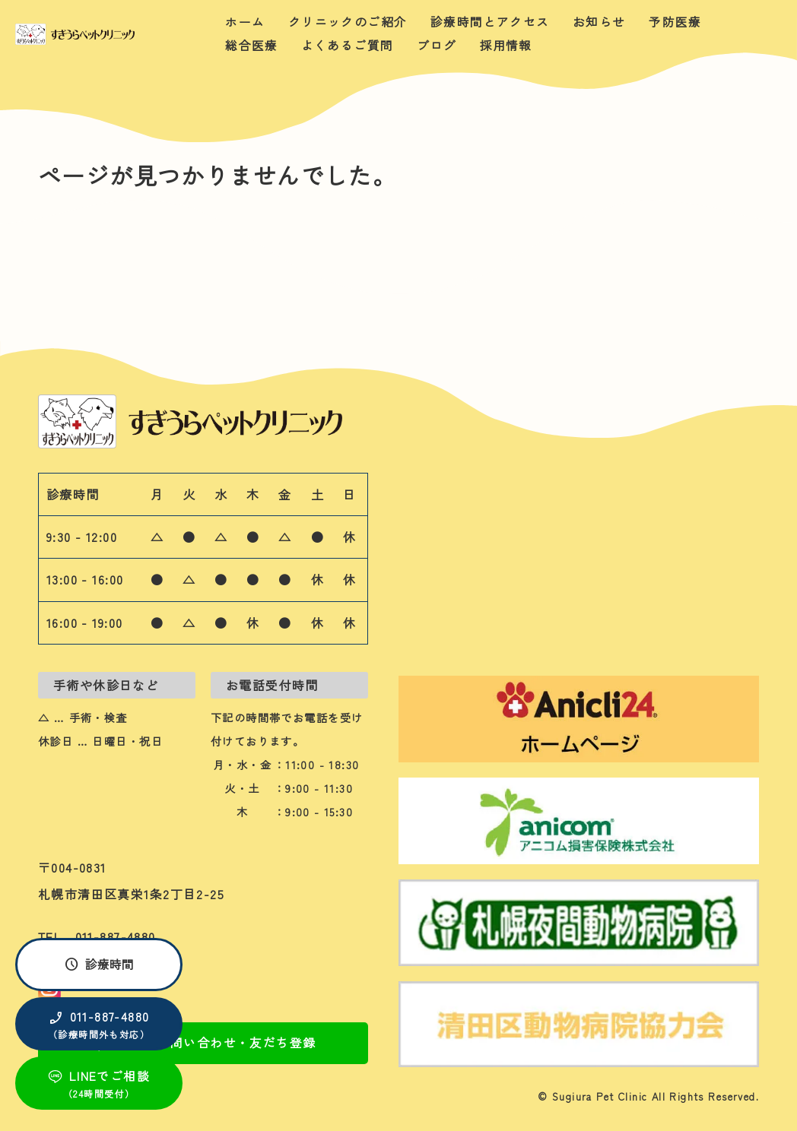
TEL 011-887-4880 (97, 936)
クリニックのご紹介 (348, 22)
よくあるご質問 (347, 45)
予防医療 (675, 22)
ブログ (436, 45)
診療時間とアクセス (490, 22)
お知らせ (599, 22)
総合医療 (251, 45)
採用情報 (506, 45)
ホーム (245, 22)
